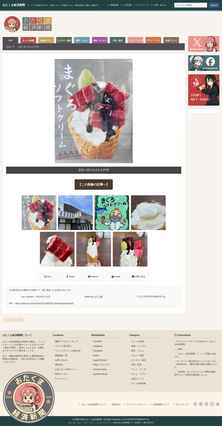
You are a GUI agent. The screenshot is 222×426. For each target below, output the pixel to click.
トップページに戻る (13, 320)
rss (195, 404)
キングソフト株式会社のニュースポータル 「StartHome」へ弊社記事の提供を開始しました (195, 364)
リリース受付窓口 (63, 346)
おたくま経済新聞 (14, 4)
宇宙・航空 (136, 364)
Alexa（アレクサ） (102, 364)
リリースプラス (62, 351)
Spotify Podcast (100, 374)
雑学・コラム (137, 351)
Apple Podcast (99, 360)
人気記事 (127, 5)
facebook (206, 404)
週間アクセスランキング (66, 341)
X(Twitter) (97, 341)
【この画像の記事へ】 (93, 184)
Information (184, 335)
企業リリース (137, 379)
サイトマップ (142, 5)
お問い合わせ (160, 5)
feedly (96, 355)
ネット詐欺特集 (138, 383)
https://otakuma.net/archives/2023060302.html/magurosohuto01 (44, 303)
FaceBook (98, 351)
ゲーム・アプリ (138, 374)
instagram (97, 346)
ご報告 (179, 349)
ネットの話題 (137, 341)
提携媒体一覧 (61, 355)
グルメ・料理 (137, 355)
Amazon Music (100, 369)
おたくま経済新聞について (17, 335)
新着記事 (114, 5)
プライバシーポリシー (136, 404)
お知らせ (59, 369)
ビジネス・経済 (138, 360)
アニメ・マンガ (138, 369)
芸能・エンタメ (138, 346)
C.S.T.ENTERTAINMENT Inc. (152, 296)
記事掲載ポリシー (161, 404)
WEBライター (61, 374)
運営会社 (59, 364)
